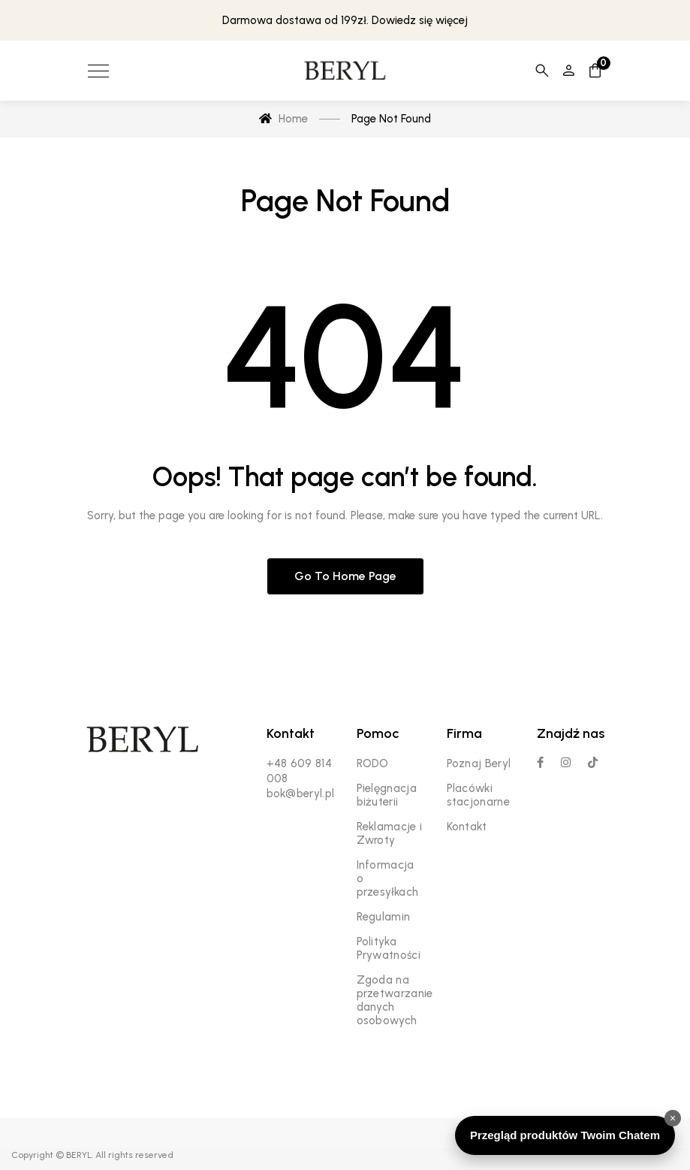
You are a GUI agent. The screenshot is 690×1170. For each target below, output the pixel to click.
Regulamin (384, 917)
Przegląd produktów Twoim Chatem (565, 1135)
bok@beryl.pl (301, 793)
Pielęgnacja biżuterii (387, 795)
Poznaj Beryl (479, 763)
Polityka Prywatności (388, 948)
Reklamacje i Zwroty (390, 833)
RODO (373, 763)
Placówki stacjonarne (478, 795)
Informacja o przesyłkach (388, 878)
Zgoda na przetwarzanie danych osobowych (395, 1000)
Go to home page (345, 576)
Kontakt (467, 826)
